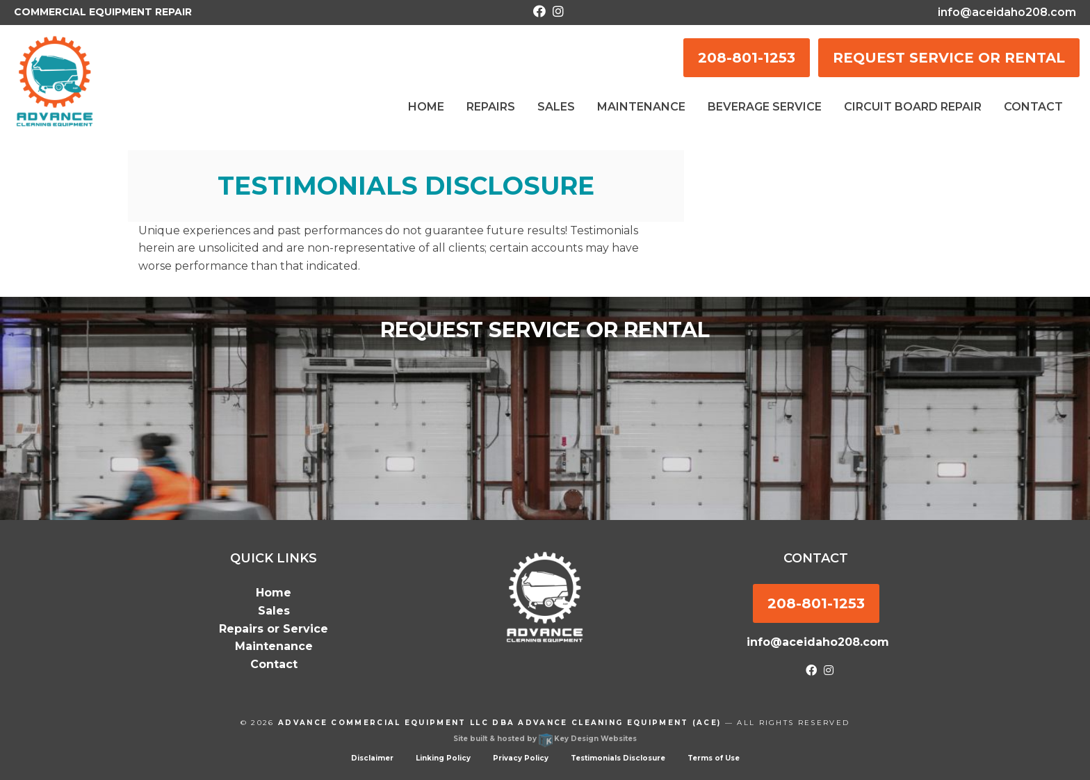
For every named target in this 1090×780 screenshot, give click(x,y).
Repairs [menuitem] (490, 106)
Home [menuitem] (426, 106)
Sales (274, 610)
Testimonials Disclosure (618, 758)
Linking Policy (443, 758)
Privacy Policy (520, 758)
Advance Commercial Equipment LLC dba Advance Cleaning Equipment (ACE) (499, 722)
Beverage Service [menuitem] (765, 106)
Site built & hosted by (545, 738)
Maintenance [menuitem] (641, 106)
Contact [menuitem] (1033, 106)
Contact (274, 664)
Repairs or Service (273, 628)
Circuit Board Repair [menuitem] (913, 106)
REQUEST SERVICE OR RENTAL (949, 57)
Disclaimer (372, 758)
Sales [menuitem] (556, 106)
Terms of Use (714, 758)
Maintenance (274, 646)
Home (273, 592)
